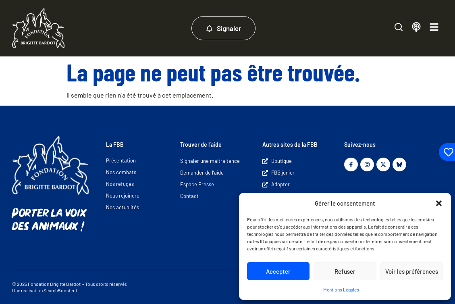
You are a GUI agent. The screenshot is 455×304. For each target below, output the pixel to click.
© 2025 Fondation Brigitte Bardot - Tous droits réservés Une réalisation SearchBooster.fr (69, 287)
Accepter (278, 271)
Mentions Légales (341, 289)
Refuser (344, 271)
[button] (439, 203)
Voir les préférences (411, 271)
